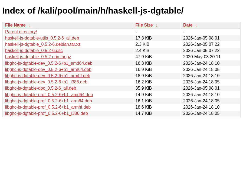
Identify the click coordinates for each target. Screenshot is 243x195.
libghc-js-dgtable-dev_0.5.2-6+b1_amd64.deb (48, 63)
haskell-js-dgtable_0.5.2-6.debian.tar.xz (42, 44)
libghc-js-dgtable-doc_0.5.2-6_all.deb (40, 88)
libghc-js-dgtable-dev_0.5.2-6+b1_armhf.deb (47, 75)
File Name (15, 25)
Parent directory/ (21, 32)
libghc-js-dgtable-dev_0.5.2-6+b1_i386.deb (46, 82)
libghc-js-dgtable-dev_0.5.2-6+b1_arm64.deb (48, 69)
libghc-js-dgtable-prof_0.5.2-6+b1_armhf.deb (48, 107)
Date (188, 25)
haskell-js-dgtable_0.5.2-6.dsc (34, 50)
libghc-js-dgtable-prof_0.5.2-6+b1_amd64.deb (49, 94)
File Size (144, 25)
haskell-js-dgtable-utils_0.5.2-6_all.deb (42, 38)
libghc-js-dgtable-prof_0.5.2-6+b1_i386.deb (46, 113)
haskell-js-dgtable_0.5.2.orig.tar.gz (38, 56)
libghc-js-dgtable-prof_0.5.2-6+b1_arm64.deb (48, 101)
